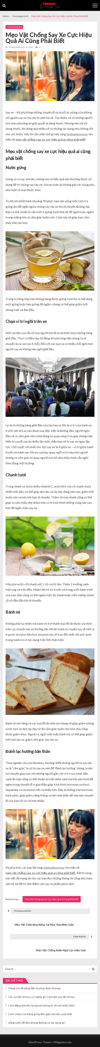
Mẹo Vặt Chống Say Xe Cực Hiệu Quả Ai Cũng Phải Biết (51, 899)
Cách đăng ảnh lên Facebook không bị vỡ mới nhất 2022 (41, 1005)
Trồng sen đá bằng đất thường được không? (34, 988)
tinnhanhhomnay (77, 134)
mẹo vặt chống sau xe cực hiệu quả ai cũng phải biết (50, 139)
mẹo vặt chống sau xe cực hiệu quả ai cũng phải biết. (41, 873)
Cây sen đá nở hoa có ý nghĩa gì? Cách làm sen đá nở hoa (41, 996)
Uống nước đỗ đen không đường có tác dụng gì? (36, 1022)
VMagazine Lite (62, 1042)
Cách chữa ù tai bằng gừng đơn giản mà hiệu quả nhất (40, 1014)
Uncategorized (14, 27)
